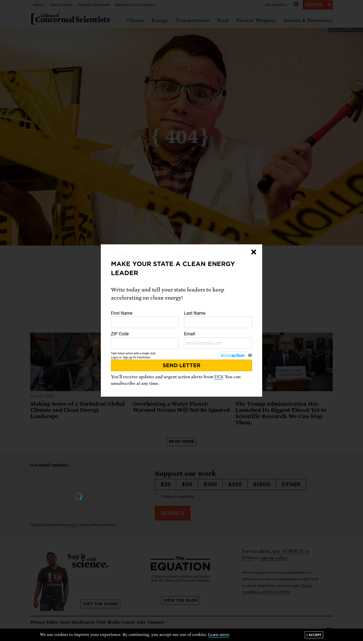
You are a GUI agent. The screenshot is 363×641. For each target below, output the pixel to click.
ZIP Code (145, 340)
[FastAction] (232, 355)
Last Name (218, 319)
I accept (314, 635)
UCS (218, 376)
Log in (114, 357)
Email (218, 340)
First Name (145, 319)
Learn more (218, 634)
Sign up (127, 357)
